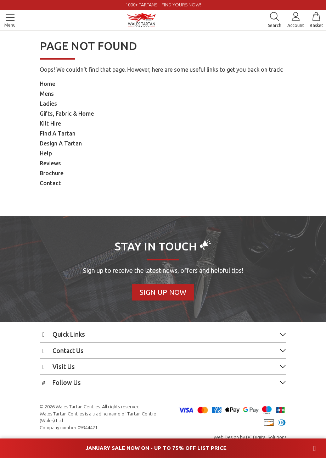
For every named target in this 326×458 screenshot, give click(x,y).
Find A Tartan (57, 133)
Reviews (50, 163)
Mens (47, 93)
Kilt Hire (50, 123)
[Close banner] (314, 448)
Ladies (48, 103)
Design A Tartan (61, 143)
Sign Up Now (163, 292)
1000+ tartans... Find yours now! (163, 4)
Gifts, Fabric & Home (67, 113)
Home (47, 84)
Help (46, 153)
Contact (50, 183)
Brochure (51, 173)
